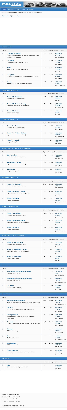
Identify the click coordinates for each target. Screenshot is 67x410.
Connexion (30, 9)
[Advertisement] (33, 32)
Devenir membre (20, 9)
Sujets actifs (5, 16)
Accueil (4, 9)
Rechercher (11, 9)
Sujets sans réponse (15, 16)
